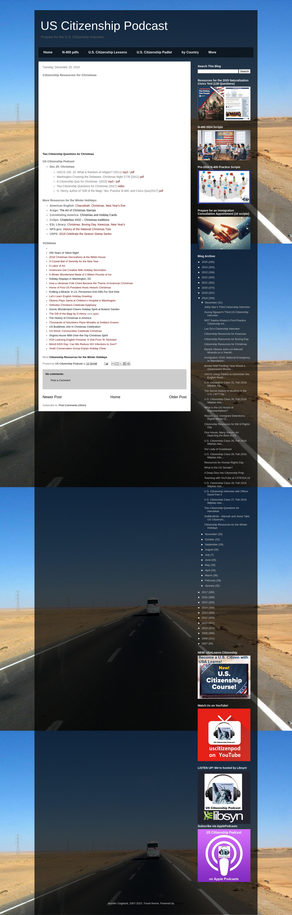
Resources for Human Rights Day (224, 462)
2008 (205, 638)
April (208, 570)
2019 (205, 292)
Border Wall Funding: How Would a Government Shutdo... (224, 367)
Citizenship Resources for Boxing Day (226, 339)
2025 (205, 261)
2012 (205, 617)
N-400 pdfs (70, 52)
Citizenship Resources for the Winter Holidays (78, 357)
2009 (205, 633)
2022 (205, 277)
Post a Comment (60, 380)
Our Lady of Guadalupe (218, 449)
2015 (205, 602)
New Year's (118, 224)
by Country (190, 52)
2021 (205, 282)
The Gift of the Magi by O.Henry (68, 313)
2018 (205, 298)
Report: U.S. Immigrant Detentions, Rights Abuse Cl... (224, 417)
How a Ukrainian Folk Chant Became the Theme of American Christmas (91, 283)
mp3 (125, 172)
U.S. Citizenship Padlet (154, 52)
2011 (205, 623)
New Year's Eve (116, 205)
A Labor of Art (57, 265)
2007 (205, 643)
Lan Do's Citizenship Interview (221, 328)
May (208, 564)
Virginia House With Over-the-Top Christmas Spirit (78, 335)
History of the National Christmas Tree (87, 229)
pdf (132, 172)
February (210, 580)
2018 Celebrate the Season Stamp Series (85, 233)
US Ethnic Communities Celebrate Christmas (75, 330)
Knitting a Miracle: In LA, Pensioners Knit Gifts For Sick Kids (84, 291)
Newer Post (52, 397)
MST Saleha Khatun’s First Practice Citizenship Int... (225, 322)
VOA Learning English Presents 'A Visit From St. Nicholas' (83, 339)
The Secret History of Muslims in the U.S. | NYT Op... (225, 392)
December (211, 302)
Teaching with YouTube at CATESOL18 (227, 477)
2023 (205, 272)
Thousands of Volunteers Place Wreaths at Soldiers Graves (84, 322)
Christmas (97, 205)
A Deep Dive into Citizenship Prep (224, 472)
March (209, 575)
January (210, 585)
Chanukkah (82, 205)
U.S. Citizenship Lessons (107, 52)
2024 (205, 267)
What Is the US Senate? (218, 467)
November (211, 534)
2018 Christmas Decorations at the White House (77, 257)
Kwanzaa (103, 224)
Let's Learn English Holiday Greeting (70, 296)
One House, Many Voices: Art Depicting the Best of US (221, 434)
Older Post (178, 397)
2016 (205, 597)
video (121, 186)
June (208, 559)
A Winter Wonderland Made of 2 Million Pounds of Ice (80, 274)
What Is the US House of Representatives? (218, 409)
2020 (205, 287)
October (210, 539)
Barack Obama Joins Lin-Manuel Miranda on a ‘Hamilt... (223, 351)
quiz (95, 313)
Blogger (179, 903)
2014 (205, 607)
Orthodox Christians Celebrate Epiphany (73, 304)
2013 (205, 612)
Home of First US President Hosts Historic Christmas (80, 287)
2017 (205, 592)
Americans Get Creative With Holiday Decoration (77, 270)
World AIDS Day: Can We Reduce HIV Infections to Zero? (83, 344)
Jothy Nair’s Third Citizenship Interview (227, 307)
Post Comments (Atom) (72, 405)
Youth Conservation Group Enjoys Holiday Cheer (77, 348)
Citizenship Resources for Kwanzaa (225, 333)
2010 (205, 628)
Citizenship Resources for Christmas (225, 344)
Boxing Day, (89, 224)
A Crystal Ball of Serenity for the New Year (74, 261)
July (207, 554)
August (209, 549)
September (212, 544)
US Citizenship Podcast (104, 25)
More (212, 52)
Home (47, 52)
